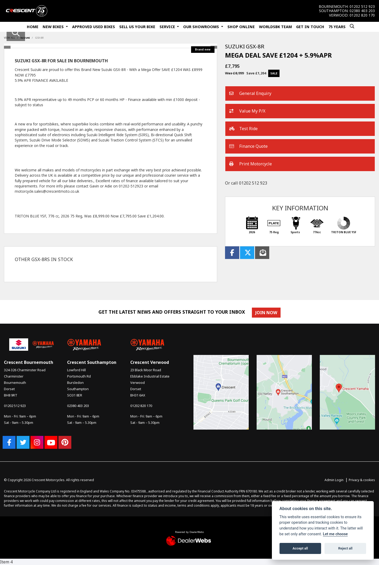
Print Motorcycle (250, 164)
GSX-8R (39, 37)
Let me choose (335, 534)
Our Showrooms (201, 26)
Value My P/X (247, 111)
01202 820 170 (362, 15)
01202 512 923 (362, 6)
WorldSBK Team (275, 26)
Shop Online (241, 26)
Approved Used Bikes (93, 26)
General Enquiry (250, 93)
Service (167, 26)
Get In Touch (310, 26)
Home (32, 26)
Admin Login (334, 480)
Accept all (300, 548)
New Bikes (54, 26)
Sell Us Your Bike (137, 26)
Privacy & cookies (362, 480)
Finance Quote (248, 146)
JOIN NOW (266, 312)
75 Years (337, 26)
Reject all (345, 548)
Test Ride (243, 129)
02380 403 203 (362, 11)
